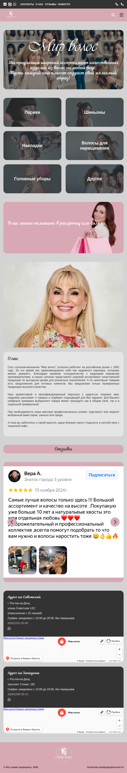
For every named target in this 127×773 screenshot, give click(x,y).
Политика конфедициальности (105, 767)
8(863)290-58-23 (18, 694)
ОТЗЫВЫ (50, 4)
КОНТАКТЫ (27, 4)
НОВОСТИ (64, 4)
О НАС (39, 4)
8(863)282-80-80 (18, 623)
